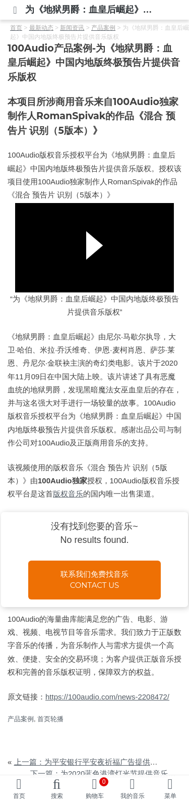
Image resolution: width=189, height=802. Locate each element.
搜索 (57, 795)
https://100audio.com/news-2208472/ (107, 696)
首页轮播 (50, 719)
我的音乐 (132, 795)
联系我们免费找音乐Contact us (94, 579)
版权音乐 (68, 493)
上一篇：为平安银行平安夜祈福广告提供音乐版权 (97, 762)
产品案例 (21, 719)
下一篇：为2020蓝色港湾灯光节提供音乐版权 (106, 773)
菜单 (170, 795)
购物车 (97, 788)
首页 (19, 795)
